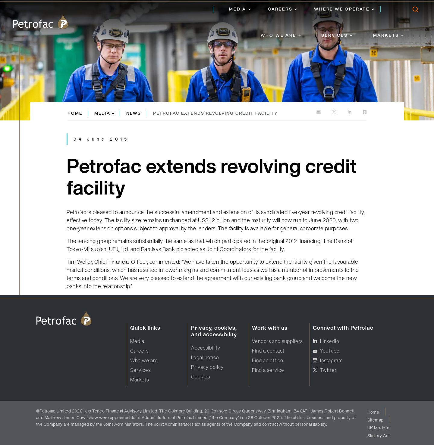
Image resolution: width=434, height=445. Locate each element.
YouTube (330, 350)
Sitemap (375, 420)
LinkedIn (329, 341)
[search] (415, 10)
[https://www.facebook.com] (364, 112)
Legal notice (205, 357)
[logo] (40, 21)
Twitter (328, 370)
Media (237, 9)
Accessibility (205, 347)
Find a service (268, 370)
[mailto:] (319, 112)
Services (334, 35)
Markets (386, 35)
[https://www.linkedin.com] (350, 112)
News (133, 113)
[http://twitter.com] (334, 112)
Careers (280, 9)
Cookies (200, 376)
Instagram (331, 360)
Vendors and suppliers (277, 341)
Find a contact (268, 350)
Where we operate (342, 9)
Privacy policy (207, 367)
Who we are (278, 35)
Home (75, 113)
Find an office (267, 360)
